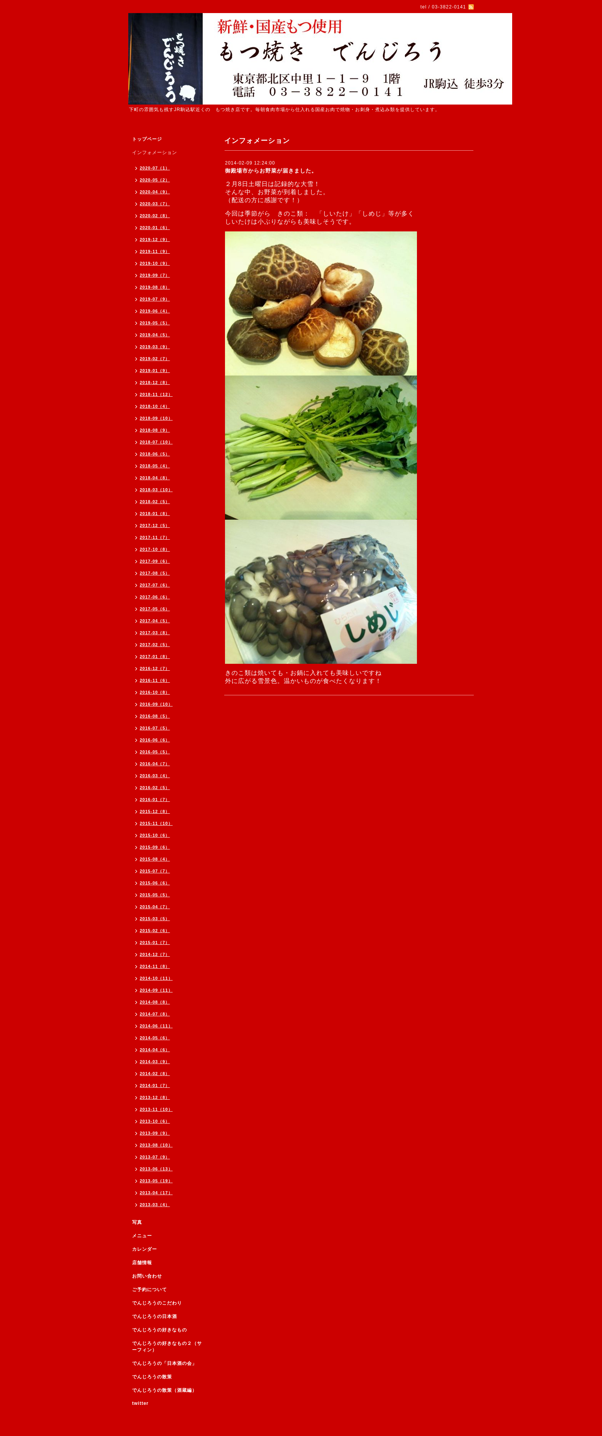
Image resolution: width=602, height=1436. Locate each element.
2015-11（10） (156, 823)
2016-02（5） (155, 787)
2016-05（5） (155, 752)
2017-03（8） (155, 632)
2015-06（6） (155, 883)
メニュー (142, 1235)
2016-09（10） (156, 704)
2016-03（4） (155, 775)
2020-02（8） (155, 215)
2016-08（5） (155, 716)
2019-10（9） (155, 263)
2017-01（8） (155, 656)
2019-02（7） (155, 358)
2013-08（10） (156, 1145)
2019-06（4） (155, 311)
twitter (140, 1403)
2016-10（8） (155, 692)
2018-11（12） (156, 394)
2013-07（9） (155, 1157)
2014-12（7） (155, 954)
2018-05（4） (155, 466)
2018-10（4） (155, 406)
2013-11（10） (156, 1109)
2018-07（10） (156, 442)
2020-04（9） (155, 191)
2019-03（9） (155, 346)
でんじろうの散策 (152, 1376)
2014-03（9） (155, 1061)
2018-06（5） (155, 454)
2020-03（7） (155, 203)
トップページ (147, 139)
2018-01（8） (155, 513)
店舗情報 (142, 1262)
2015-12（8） (155, 811)
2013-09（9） (155, 1133)
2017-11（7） (155, 537)
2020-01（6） (155, 227)
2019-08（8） (155, 287)
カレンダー (144, 1249)
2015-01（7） (155, 942)
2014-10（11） (156, 978)
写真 (137, 1222)
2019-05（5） (155, 323)
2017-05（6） (155, 609)
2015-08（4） (155, 859)
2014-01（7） (155, 1085)
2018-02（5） (155, 501)
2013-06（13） (156, 1169)
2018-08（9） (155, 430)
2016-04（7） (155, 763)
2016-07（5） (155, 728)
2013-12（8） (155, 1097)
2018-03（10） (156, 489)
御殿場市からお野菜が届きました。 (271, 171)
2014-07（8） (155, 1014)
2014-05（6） (155, 1037)
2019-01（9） (155, 370)
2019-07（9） (155, 299)
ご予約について (149, 1289)
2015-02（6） (155, 930)
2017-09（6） (155, 561)
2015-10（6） (155, 835)
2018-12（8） (155, 382)
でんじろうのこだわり (157, 1303)
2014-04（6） (155, 1049)
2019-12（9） (155, 239)
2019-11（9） (155, 251)
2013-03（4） (155, 1204)
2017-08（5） (155, 573)
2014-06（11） (156, 1026)
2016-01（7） (155, 799)
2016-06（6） (155, 740)
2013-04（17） (156, 1192)
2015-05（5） (155, 895)
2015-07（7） (155, 871)
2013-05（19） (156, 1180)
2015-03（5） (155, 918)
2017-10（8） (155, 549)
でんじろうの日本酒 (154, 1316)
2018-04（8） (155, 477)
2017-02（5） (155, 644)
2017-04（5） (155, 620)
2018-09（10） (156, 418)
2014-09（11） (156, 990)
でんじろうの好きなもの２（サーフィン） (167, 1347)
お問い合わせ (147, 1276)
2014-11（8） (155, 966)
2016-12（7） (155, 668)
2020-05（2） (155, 180)
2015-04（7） (155, 906)
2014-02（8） (155, 1073)
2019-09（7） (155, 275)
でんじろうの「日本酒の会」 (164, 1363)
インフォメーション (154, 152)
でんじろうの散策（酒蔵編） (164, 1390)
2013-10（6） (155, 1121)
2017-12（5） (155, 525)
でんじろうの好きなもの (159, 1330)
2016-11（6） (155, 680)
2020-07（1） (155, 168)
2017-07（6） (155, 585)
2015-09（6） (155, 847)
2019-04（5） (155, 334)
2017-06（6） (155, 597)
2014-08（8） (155, 1002)
